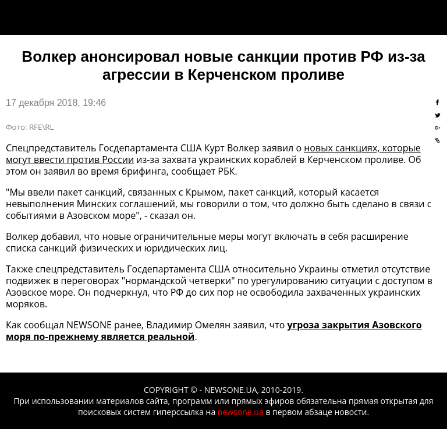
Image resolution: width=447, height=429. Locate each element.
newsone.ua (241, 411)
